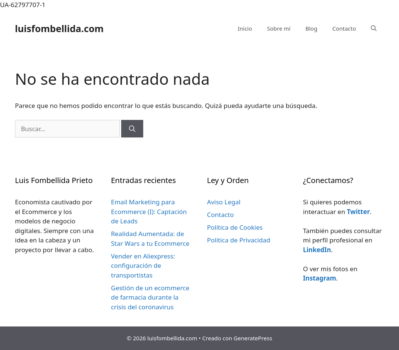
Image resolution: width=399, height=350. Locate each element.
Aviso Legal (224, 202)
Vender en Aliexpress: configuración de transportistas (143, 265)
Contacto (344, 28)
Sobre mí (279, 28)
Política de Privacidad (238, 240)
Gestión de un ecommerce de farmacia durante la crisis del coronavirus (150, 297)
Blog (311, 28)
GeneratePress (253, 338)
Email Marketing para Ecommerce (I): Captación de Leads (149, 211)
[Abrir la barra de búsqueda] (373, 28)
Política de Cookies (235, 227)
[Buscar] (132, 129)
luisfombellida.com (59, 28)
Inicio (245, 28)
